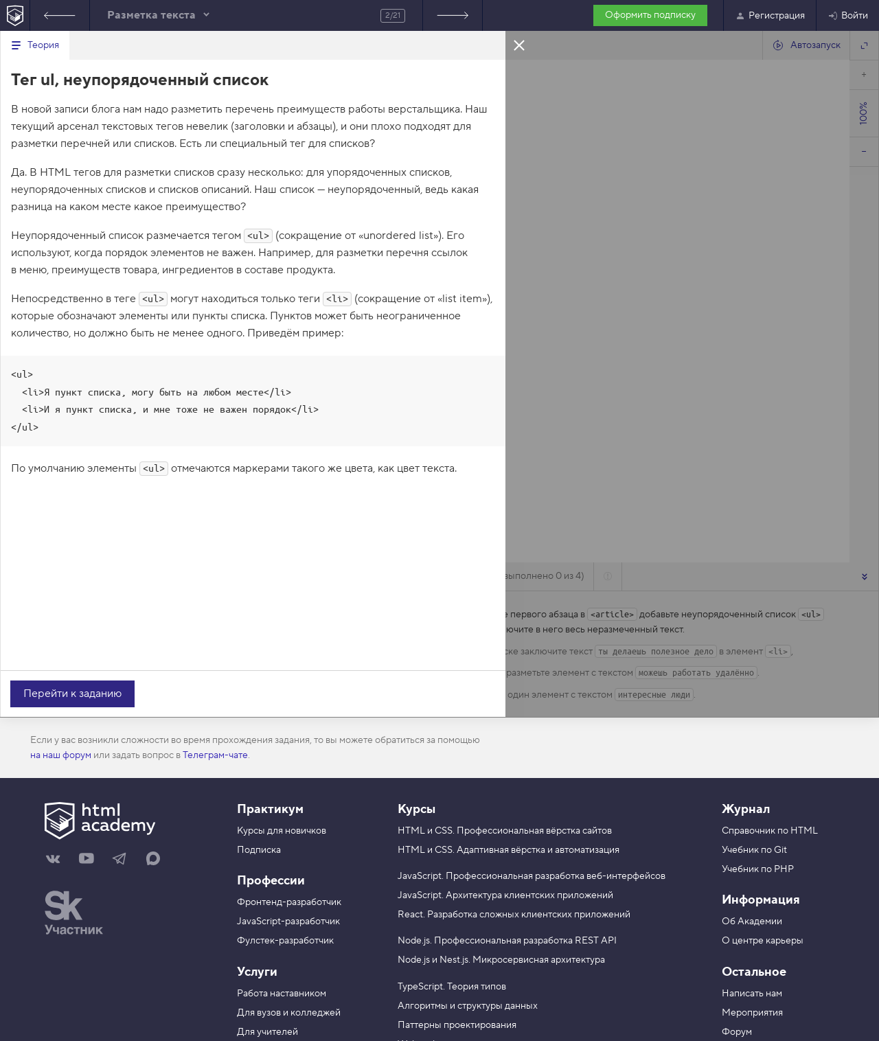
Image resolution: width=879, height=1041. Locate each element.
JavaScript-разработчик (288, 921)
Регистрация (770, 15)
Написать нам (752, 993)
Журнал (746, 809)
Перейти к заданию (72, 693)
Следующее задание (452, 15)
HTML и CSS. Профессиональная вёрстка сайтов (505, 831)
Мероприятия (752, 1013)
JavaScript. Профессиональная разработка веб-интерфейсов (531, 876)
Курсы (416, 809)
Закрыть (519, 44)
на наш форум (60, 755)
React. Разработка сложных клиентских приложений (514, 914)
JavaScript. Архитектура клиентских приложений (505, 895)
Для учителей (267, 1032)
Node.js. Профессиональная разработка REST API (507, 941)
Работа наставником (281, 993)
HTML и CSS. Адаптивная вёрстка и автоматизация (508, 850)
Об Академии (752, 921)
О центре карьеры (762, 941)
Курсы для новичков (281, 831)
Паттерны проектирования (457, 1025)
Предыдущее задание (60, 15)
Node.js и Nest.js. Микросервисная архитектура (501, 960)
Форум (737, 1032)
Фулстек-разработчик (285, 941)
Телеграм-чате (215, 755)
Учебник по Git (754, 850)
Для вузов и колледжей (289, 1013)
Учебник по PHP (758, 869)
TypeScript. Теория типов (452, 987)
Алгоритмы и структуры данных (468, 1006)
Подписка (259, 850)
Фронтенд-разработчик (289, 902)
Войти (847, 15)
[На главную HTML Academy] (15, 15)
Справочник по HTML (770, 831)
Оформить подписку (650, 15)
